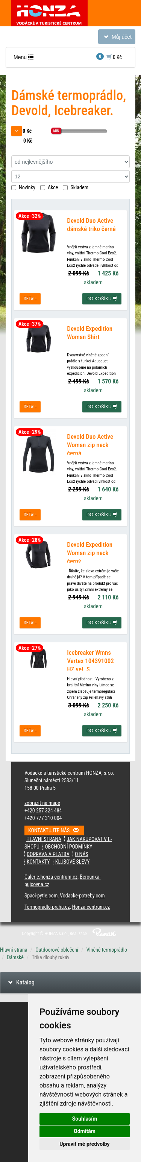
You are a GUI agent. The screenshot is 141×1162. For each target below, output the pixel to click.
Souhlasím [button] (84, 1119)
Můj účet (117, 38)
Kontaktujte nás (56, 830)
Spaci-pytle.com (41, 896)
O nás (81, 854)
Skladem (75, 187)
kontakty (38, 862)
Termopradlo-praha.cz (47, 907)
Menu (25, 58)
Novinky (23, 187)
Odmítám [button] (85, 1131)
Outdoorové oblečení (56, 950)
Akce (49, 187)
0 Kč (109, 56)
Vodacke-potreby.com (82, 896)
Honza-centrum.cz (91, 907)
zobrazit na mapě (42, 803)
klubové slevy (72, 862)
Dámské (15, 957)
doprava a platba (48, 854)
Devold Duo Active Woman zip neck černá (90, 445)
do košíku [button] (101, 298)
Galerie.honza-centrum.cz (50, 877)
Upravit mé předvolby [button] (84, 1144)
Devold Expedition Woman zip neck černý (89, 553)
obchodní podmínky (68, 847)
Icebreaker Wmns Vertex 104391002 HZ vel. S (90, 661)
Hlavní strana (43, 839)
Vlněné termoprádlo (106, 950)
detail (30, 298)
